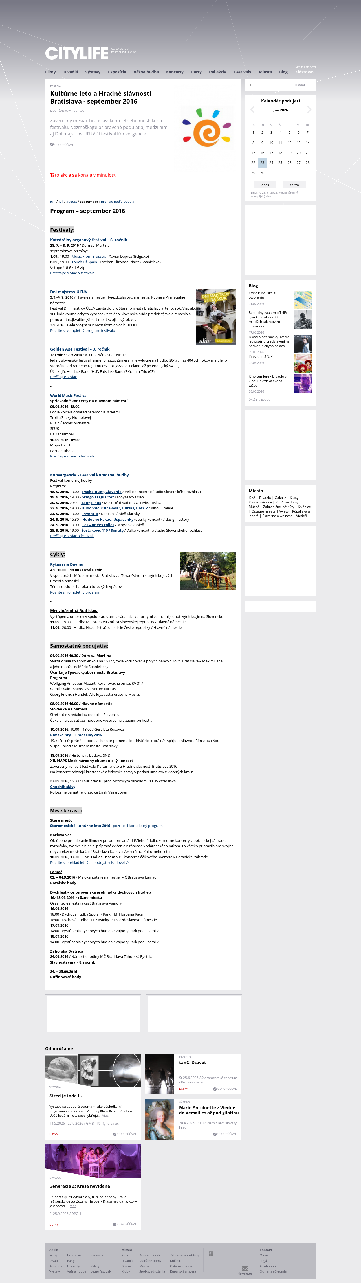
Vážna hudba (146, 72)
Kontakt (266, 1250)
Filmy (50, 72)
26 (290, 162)
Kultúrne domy (287, 502)
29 (253, 172)
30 (262, 172)
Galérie (280, 497)
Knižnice (304, 506)
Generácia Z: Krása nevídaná (79, 1186)
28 (308, 162)
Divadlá (70, 72)
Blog (283, 72)
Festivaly (242, 72)
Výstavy (92, 72)
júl (61, 201)
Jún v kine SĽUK (260, 356)
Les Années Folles (98, 524)
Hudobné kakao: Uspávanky (107, 519)
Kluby (294, 497)
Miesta (265, 72)
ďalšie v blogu (259, 400)
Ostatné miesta (264, 511)
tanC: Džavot (192, 1062)
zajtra (294, 184)
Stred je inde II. (65, 1095)
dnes (265, 184)
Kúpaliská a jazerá (183, 1271)
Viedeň (301, 515)
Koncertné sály (260, 502)
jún (53, 201)
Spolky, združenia (152, 1271)
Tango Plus (91, 502)
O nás (264, 1255)
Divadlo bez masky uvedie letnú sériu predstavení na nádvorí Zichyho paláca (269, 341)
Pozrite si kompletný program (75, 592)
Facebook (211, 1253)
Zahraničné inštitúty (278, 506)
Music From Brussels (89, 256)
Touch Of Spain (84, 261)
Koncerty (175, 72)
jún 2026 (281, 110)
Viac (105, 1115)
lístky (53, 1134)
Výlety (284, 511)
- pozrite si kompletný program (136, 825)
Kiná (252, 497)
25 (280, 162)
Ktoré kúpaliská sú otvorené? (263, 295)
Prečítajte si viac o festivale (72, 272)
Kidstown (304, 72)
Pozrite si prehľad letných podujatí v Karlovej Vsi (90, 862)
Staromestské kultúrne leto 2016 (80, 825)
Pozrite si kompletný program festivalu (82, 330)
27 (299, 162)
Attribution (268, 1266)
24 (271, 162)
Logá (263, 1260)
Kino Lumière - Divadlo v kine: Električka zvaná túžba (268, 381)
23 (262, 162)
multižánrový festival (67, 111)
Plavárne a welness (277, 515)
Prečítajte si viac (63, 376)
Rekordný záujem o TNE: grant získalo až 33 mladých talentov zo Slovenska (268, 319)
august (71, 201)
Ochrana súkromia (273, 1271)
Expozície (117, 72)
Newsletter (245, 1273)
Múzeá (254, 506)
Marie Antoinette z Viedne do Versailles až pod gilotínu (209, 1110)
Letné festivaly (101, 1271)
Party (196, 72)
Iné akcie (217, 72)
